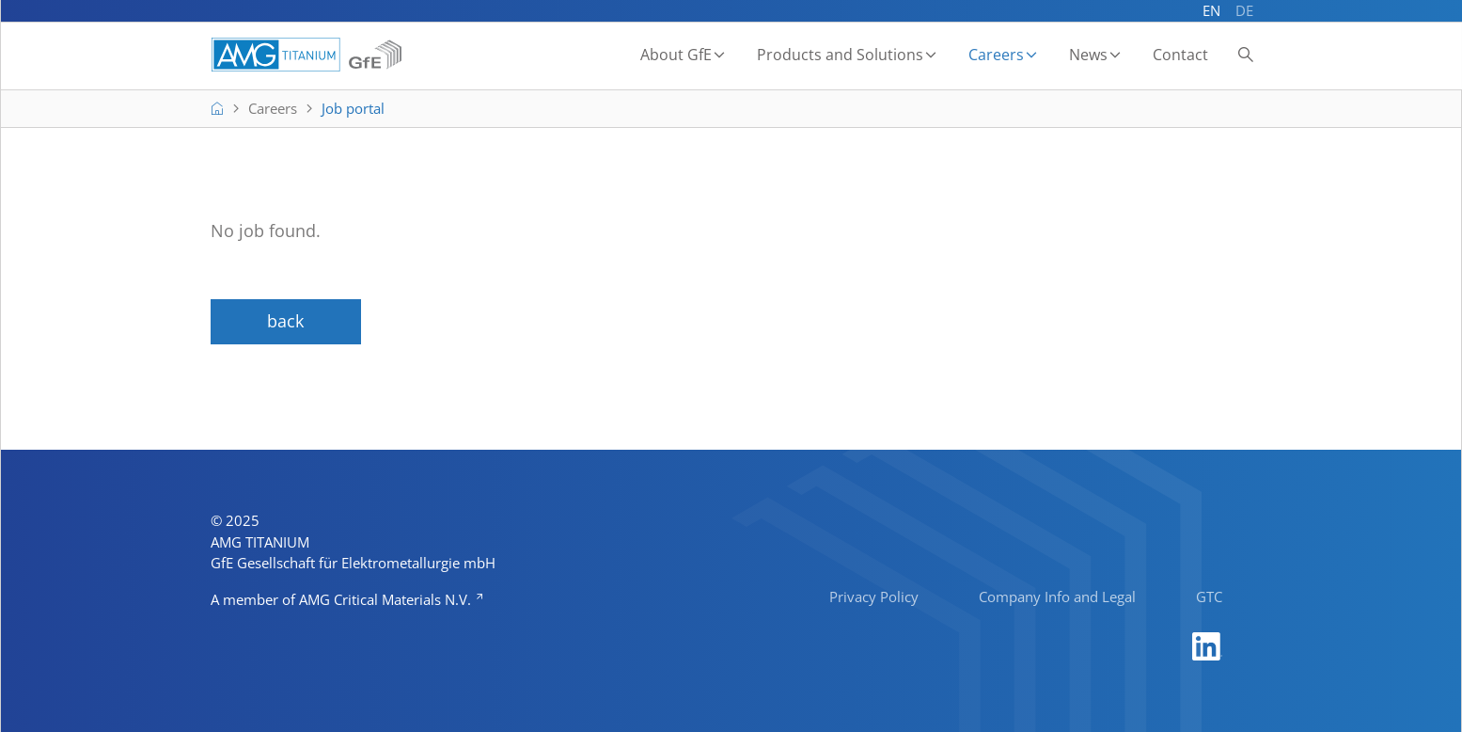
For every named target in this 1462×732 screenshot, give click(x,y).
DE (1244, 10)
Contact (1180, 54)
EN (1211, 10)
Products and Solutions (840, 54)
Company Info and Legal (1057, 596)
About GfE (676, 54)
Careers (996, 54)
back (285, 321)
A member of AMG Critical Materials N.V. (343, 599)
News (1088, 54)
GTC (1209, 596)
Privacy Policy (874, 596)
